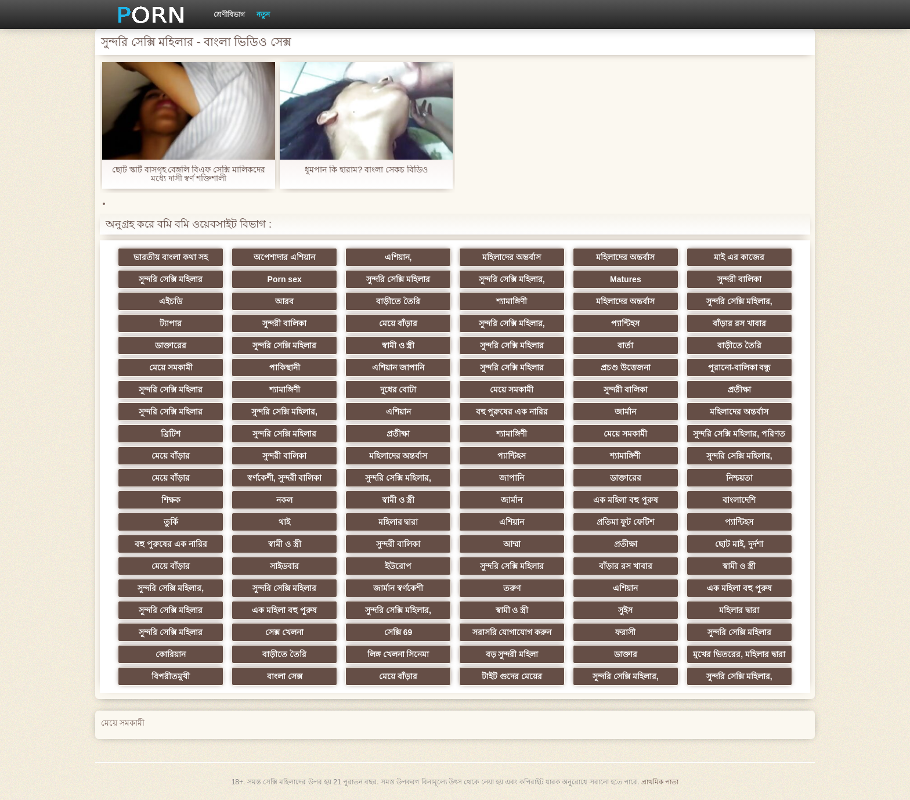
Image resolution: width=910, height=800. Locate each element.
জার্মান (625, 411)
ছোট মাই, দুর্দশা (739, 544)
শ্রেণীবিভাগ (229, 14)
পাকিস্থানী (284, 367)
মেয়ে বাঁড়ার (398, 323)
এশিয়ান (398, 411)
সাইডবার (284, 566)
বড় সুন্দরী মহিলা (512, 654)
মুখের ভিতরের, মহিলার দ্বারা (739, 654)
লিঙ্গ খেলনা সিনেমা (398, 654)
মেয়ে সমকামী (171, 367)
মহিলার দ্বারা (398, 522)
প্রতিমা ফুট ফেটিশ (625, 522)
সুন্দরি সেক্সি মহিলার (171, 279)
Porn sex (285, 279)
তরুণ (512, 588)
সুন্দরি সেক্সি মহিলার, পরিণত (739, 433)
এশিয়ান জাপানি (398, 367)
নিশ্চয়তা (739, 477)
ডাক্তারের (170, 345)
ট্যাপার (171, 323)
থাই (284, 522)
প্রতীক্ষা (739, 389)
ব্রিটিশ (170, 433)
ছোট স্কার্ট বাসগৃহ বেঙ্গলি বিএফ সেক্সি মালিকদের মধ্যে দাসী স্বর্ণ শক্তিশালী (188, 174)
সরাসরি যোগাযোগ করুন (512, 632)
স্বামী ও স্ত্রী (398, 345)
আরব (284, 301)
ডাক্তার (625, 654)
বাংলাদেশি (739, 499)
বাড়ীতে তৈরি (398, 301)
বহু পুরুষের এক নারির (512, 411)
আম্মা (512, 544)
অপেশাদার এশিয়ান (284, 257)
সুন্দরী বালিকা (739, 279)
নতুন (263, 14)
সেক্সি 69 (398, 632)
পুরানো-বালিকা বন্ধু (739, 367)
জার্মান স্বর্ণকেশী (398, 588)
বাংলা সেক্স (284, 676)
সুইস (625, 610)
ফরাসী (625, 632)
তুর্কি (171, 522)
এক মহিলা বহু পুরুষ (625, 499)
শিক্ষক (170, 499)
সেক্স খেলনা (284, 632)
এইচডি (170, 301)
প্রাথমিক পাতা (659, 782)
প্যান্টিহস (625, 323)
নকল (284, 499)
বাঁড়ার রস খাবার (739, 323)
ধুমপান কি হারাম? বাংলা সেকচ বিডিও (366, 169)
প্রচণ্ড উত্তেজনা (626, 367)
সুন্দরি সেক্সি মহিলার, (512, 279)
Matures (625, 279)
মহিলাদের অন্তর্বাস (511, 257)
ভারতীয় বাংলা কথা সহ (170, 257)
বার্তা (625, 345)
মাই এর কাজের (739, 257)
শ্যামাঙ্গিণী (511, 301)
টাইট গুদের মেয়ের (512, 676)
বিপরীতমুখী (170, 676)
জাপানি (511, 477)
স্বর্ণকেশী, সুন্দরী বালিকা (284, 477)
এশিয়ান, (398, 257)
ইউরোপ (398, 566)
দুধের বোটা (398, 389)
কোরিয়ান (171, 654)
